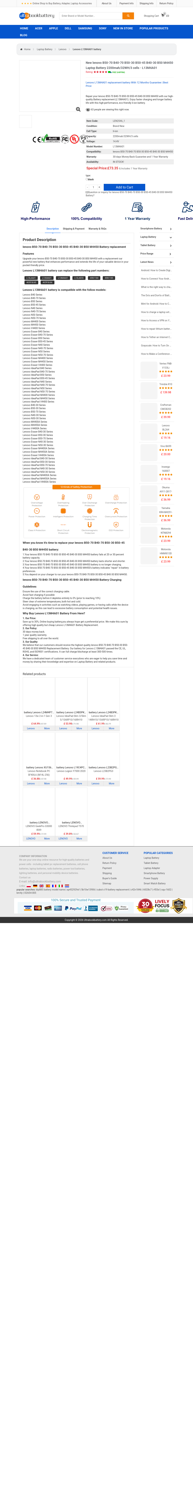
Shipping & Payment (74, 228)
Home (27, 49)
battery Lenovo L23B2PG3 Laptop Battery (103, 767)
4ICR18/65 (31, 282)
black (90, 179)
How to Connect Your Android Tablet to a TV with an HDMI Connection (156, 278)
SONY (102, 28)
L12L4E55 (78, 278)
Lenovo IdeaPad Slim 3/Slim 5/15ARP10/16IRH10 (71, 718)
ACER (38, 28)
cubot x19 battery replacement (113, 889)
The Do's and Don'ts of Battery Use (156, 295)
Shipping (107, 873)
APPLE (53, 28)
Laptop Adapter (152, 868)
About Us (106, 3)
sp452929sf (73, 889)
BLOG (23, 35)
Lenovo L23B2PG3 (103, 771)
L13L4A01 (31, 278)
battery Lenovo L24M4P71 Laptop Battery (39, 712)
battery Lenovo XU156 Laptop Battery (38, 767)
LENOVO (30, 838)
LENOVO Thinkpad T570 (71, 826)
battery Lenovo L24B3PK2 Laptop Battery (103, 712)
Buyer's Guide (110, 878)
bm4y (20, 892)
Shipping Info (147, 3)
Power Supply (151, 878)
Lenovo (62, 49)
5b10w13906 (88, 889)
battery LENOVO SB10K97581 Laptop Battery (71, 822)
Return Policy (166, 3)
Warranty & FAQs (97, 228)
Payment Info (127, 3)
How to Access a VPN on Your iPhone (156, 320)
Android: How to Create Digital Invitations (156, 270)
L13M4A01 (63, 278)
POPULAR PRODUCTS (154, 28)
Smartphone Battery (154, 873)
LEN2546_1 (119, 121)
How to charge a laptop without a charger (156, 312)
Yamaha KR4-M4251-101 (165, 512)
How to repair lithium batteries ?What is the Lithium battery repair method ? (156, 328)
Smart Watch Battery (155, 883)
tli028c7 (147, 889)
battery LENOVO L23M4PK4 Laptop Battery (39, 822)
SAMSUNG (85, 28)
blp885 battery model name (50, 889)
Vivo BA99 (165, 446)
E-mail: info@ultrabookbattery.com (40, 881)
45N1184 (94, 278)
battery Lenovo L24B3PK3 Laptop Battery (71, 712)
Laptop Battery (44, 49)
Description (53, 228)
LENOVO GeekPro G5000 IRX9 (39, 828)
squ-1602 (166, 889)
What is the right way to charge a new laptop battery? (156, 287)
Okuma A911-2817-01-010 (166, 491)
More (47, 728)
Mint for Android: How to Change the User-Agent (156, 303)
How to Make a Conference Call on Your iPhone (156, 354)
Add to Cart (124, 187)
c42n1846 (136, 889)
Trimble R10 (166, 384)
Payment (107, 868)
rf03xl (157, 889)
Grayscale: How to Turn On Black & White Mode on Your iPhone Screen (156, 345)
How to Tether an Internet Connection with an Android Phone (156, 337)
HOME (24, 28)
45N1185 (109, 278)
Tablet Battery (151, 863)
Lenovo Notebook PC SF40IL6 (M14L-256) (39, 773)
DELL (68, 28)
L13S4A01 (47, 278)
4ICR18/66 (47, 282)
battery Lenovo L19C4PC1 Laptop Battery (71, 767)
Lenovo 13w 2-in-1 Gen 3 (39, 716)
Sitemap (107, 883)
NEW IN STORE (123, 28)
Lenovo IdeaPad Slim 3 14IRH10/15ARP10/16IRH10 (103, 718)
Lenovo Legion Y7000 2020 (71, 771)
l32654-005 (30, 892)
